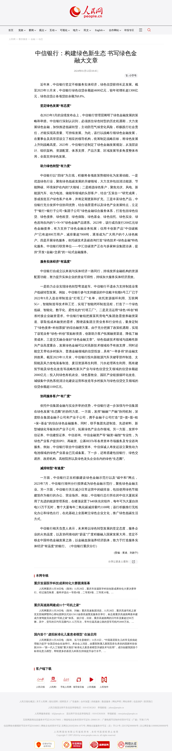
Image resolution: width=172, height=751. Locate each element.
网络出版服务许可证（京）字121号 (104, 726)
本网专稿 (42, 575)
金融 (33, 39)
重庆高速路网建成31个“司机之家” (57, 605)
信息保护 (137, 701)
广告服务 (74, 701)
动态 (41, 39)
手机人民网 (65, 681)
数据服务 (106, 701)
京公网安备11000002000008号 (154, 726)
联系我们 (148, 701)
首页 (10, 30)
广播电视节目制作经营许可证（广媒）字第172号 (125, 720)
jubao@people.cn (116, 707)
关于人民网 (41, 701)
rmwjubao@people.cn (128, 714)
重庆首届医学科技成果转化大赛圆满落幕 (62, 583)
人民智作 (104, 681)
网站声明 (116, 701)
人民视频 (91, 681)
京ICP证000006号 (130, 726)
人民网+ (53, 681)
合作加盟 (85, 701)
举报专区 (129, 30)
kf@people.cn (58, 714)
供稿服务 (95, 701)
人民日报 (40, 681)
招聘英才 (64, 701)
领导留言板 (78, 681)
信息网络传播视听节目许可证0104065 (22, 726)
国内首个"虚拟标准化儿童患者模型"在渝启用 (65, 634)
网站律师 (127, 701)
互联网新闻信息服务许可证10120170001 (42, 720)
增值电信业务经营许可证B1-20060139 (82, 720)
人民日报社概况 (27, 701)
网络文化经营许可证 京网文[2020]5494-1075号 (63, 726)
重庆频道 (23, 39)
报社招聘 (53, 701)
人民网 (12, 39)
